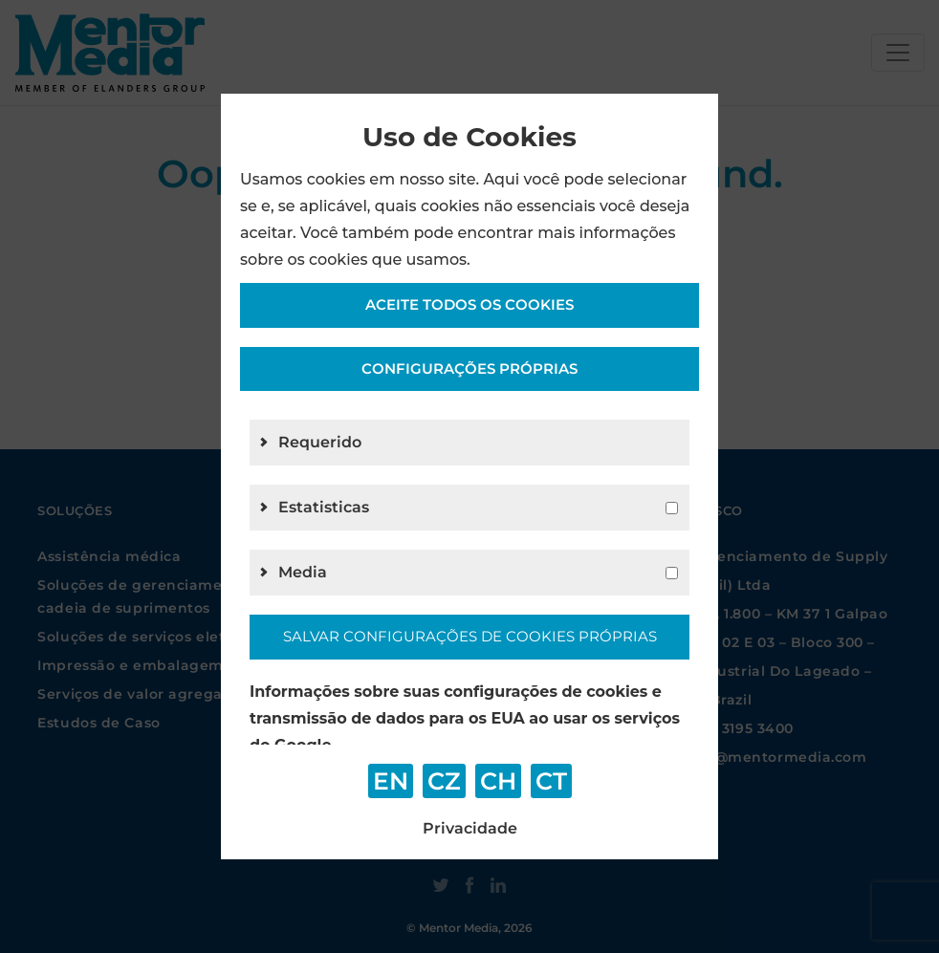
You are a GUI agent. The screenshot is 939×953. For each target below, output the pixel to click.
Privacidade (470, 828)
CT (551, 781)
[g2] (672, 508)
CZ (444, 781)
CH (498, 781)
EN (390, 781)
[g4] (672, 573)
